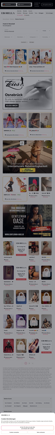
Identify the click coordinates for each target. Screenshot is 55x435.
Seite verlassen (41, 432)
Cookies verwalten (14, 432)
